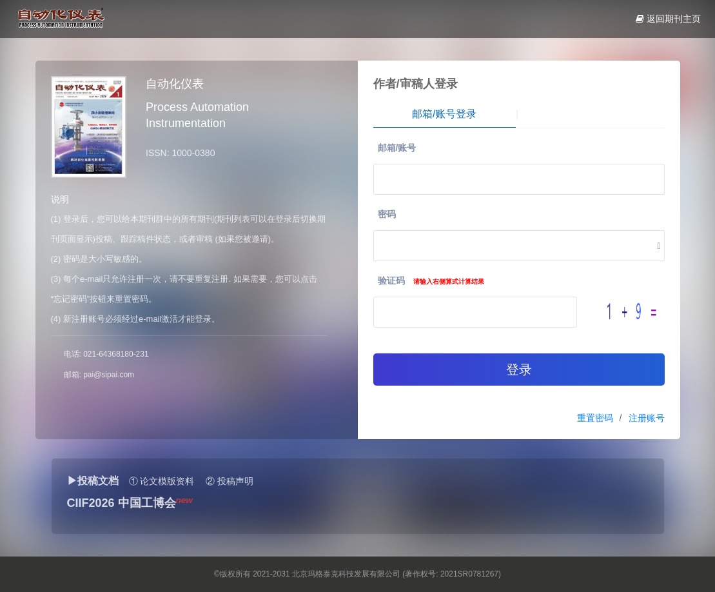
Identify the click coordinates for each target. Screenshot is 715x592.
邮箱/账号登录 (444, 113)
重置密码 (595, 418)
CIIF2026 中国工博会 (121, 503)
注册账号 (647, 418)
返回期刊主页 (668, 19)
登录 (519, 369)
